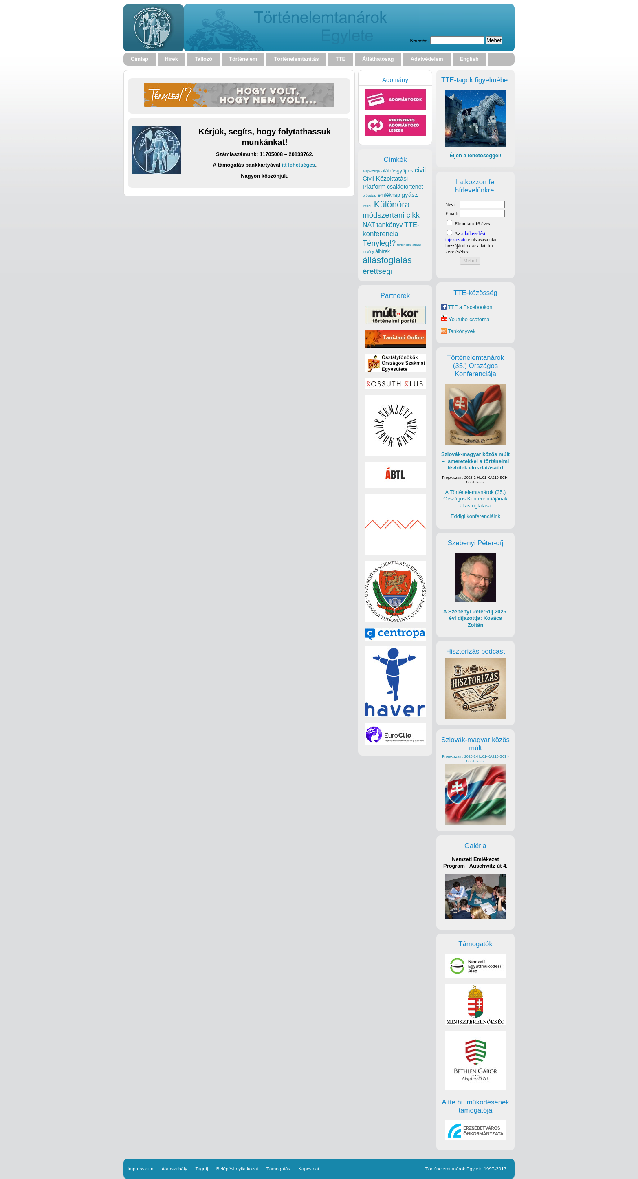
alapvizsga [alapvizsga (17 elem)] (371, 171)
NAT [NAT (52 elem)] (369, 224)
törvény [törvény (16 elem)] (368, 252)
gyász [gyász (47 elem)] (410, 194)
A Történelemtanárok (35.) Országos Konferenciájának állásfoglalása (475, 499)
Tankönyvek (461, 331)
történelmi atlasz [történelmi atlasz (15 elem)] (409, 245)
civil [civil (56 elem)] (420, 170)
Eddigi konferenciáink (475, 516)
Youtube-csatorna (465, 319)
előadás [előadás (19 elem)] (369, 195)
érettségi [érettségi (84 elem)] (377, 271)
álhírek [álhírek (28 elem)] (382, 251)
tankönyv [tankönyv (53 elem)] (389, 224)
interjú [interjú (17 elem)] (367, 206)
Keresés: (419, 40)
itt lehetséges (298, 165)
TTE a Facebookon (466, 307)
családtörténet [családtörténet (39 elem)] (405, 186)
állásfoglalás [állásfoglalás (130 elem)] (387, 260)
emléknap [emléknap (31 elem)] (389, 195)
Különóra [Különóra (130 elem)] (392, 204)
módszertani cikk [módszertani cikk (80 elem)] (391, 215)
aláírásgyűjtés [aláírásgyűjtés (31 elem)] (397, 170)
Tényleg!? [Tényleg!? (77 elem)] (379, 243)
